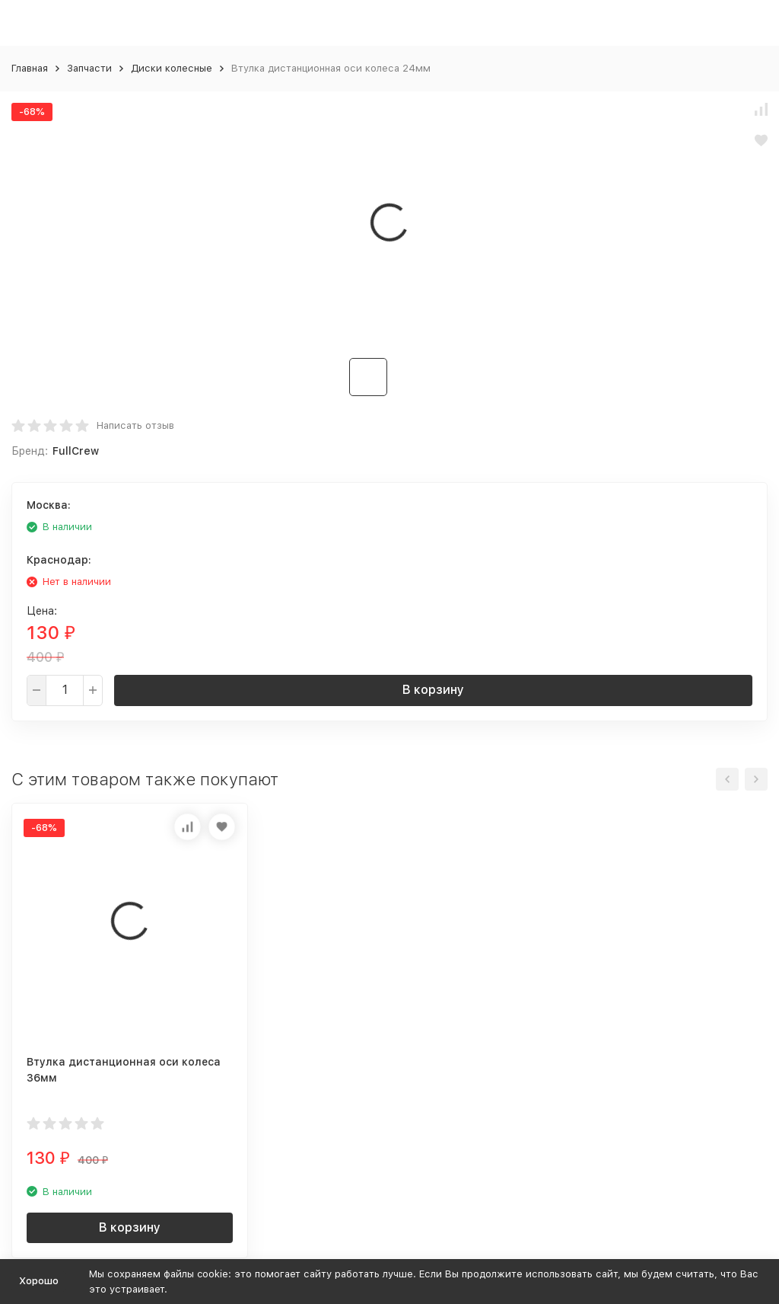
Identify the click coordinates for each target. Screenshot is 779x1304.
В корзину (433, 689)
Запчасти (89, 68)
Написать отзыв (135, 425)
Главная (29, 68)
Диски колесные (171, 68)
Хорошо (39, 1280)
